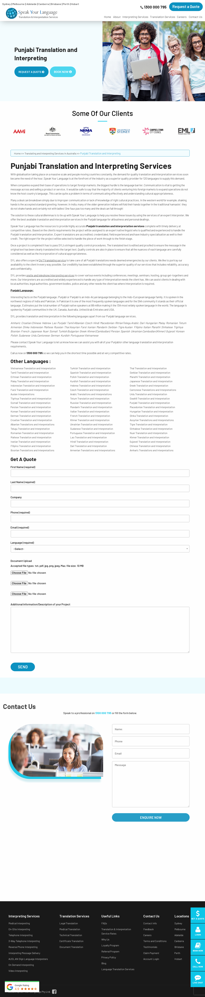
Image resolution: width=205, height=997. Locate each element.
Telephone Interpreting (20, 935)
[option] (102, 61)
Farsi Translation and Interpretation (30, 389)
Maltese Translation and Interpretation (31, 437)
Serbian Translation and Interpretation (150, 372)
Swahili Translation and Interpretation (150, 398)
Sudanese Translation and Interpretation (91, 428)
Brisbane (56, 3)
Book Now (63, 72)
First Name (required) (100, 471)
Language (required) (100, 546)
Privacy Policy (108, 957)
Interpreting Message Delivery (24, 952)
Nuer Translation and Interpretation (148, 432)
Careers (182, 17)
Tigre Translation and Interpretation (149, 424)
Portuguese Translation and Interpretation (92, 432)
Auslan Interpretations (22, 394)
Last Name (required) (100, 486)
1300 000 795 (155, 7)
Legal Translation (68, 923)
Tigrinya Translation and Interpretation (31, 398)
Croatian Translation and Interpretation (31, 420)
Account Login (151, 958)
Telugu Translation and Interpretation (30, 428)
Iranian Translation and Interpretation (30, 441)
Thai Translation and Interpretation (148, 368)
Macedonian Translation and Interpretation (152, 407)
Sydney (6, 3)
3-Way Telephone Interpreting (24, 940)
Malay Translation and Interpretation (30, 381)
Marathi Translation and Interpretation (150, 376)
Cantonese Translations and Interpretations (153, 389)
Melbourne (18, 3)
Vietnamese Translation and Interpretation (33, 368)
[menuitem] (107, 15)
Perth (66, 3)
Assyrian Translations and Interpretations (152, 420)
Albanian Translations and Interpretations (32, 424)
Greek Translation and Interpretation (149, 385)
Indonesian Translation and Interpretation (33, 385)
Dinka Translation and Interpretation (149, 415)
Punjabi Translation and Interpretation (150, 402)
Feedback (148, 929)
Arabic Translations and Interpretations (91, 394)
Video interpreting (18, 970)
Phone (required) (100, 517)
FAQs (104, 923)
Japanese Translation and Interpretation (151, 381)
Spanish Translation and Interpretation (90, 372)
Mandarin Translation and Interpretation (91, 407)
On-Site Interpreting (19, 929)
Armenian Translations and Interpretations (92, 450)
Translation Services (162, 17)
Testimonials (150, 946)
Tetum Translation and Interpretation (89, 398)
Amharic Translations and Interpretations (151, 450)
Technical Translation (70, 935)
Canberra (43, 3)
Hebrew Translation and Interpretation (90, 385)
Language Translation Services (117, 969)
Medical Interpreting (19, 923)
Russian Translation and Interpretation (90, 402)
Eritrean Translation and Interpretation (31, 376)
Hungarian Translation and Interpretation (151, 411)
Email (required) (100, 532)
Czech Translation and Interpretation (89, 389)
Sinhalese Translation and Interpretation (151, 428)
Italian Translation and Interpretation (89, 411)
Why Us (105, 939)
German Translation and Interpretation (31, 415)
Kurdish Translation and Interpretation (90, 381)
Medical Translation (69, 929)
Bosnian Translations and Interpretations (32, 450)
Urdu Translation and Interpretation (148, 394)
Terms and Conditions (155, 940)
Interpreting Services (135, 17)
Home (107, 17)
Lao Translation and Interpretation (88, 437)
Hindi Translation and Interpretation (89, 441)
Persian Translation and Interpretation (31, 407)
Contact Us (195, 17)
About (117, 17)
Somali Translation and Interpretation (30, 402)
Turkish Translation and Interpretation (90, 368)
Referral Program (110, 951)
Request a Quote (186, 6)
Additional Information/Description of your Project (100, 628)
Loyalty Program (110, 945)
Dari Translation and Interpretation (88, 445)
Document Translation (71, 946)
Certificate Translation (71, 940)
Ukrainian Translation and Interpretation (91, 424)
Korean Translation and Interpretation (31, 411)
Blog (103, 963)
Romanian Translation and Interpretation (32, 432)
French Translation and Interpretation (90, 415)
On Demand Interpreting (21, 964)
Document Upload (100, 566)
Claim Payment (151, 952)
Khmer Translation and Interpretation (90, 420)
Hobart (75, 3)
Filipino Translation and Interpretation (31, 445)
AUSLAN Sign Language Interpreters (28, 958)
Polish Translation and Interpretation (89, 376)
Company (100, 501)
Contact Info (150, 923)
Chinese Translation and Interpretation (150, 445)
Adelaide (31, 3)
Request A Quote (31, 71)
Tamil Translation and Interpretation (30, 372)
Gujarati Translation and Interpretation (150, 441)
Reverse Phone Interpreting (22, 946)
